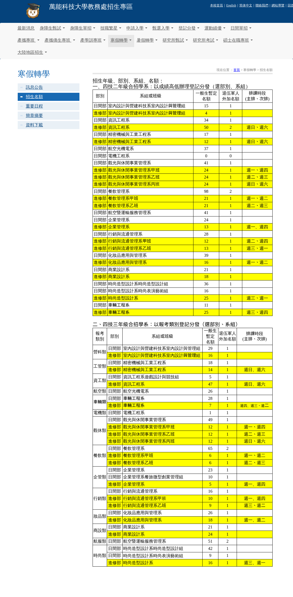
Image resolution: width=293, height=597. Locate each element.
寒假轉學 (121, 42)
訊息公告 (34, 87)
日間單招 (240, 30)
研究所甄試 (175, 42)
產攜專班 (28, 42)
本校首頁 (216, 5)
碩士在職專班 (238, 42)
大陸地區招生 (32, 54)
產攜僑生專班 (60, 42)
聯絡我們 (261, 5)
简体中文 (245, 5)
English (231, 5)
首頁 (236, 70)
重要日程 (34, 106)
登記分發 (188, 30)
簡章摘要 (34, 115)
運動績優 (214, 30)
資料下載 (34, 125)
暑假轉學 (147, 42)
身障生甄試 (52, 30)
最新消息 (26, 28)
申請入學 (136, 30)
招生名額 (34, 96)
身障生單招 (82, 30)
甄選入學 (162, 30)
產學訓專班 (92, 42)
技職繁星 (110, 30)
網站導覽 (278, 5)
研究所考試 (205, 42)
